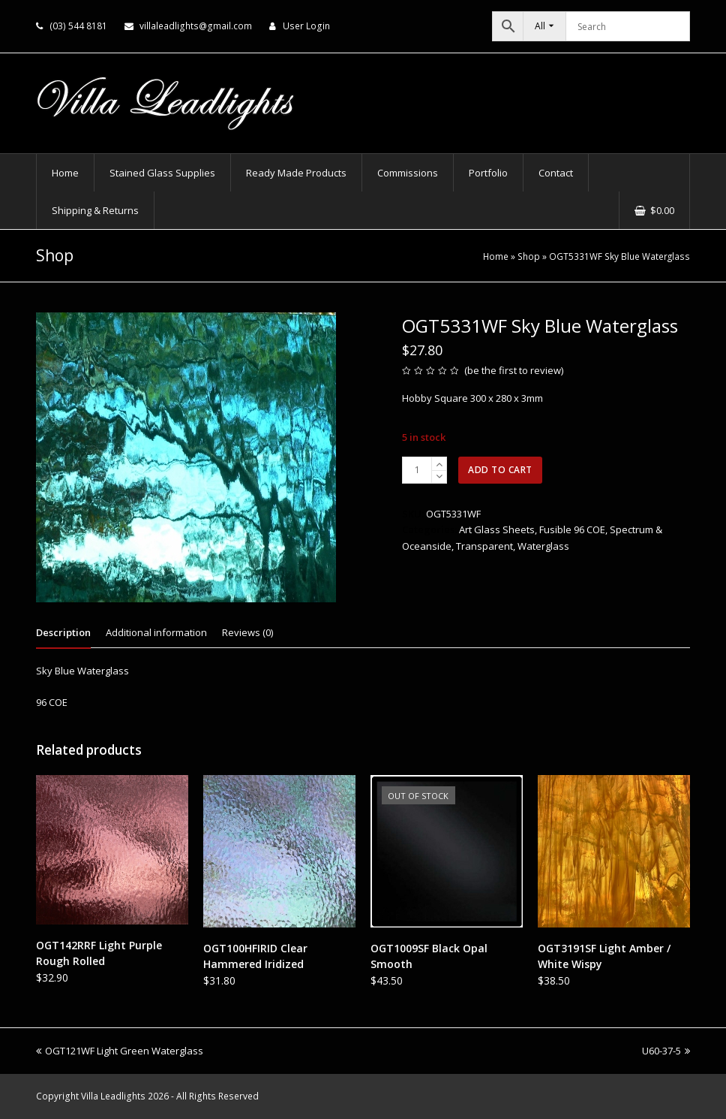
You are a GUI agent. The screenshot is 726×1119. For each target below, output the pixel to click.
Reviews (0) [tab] (247, 632)
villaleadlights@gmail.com (196, 26)
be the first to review (514, 370)
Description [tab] (63, 632)
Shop (529, 256)
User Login (306, 26)
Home (495, 256)
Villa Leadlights (113, 1096)
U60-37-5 (666, 1050)
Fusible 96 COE (572, 529)
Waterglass (543, 546)
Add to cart (500, 469)
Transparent (484, 546)
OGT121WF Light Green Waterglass (119, 1050)
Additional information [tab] (156, 632)
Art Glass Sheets (497, 529)
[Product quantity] (417, 470)
